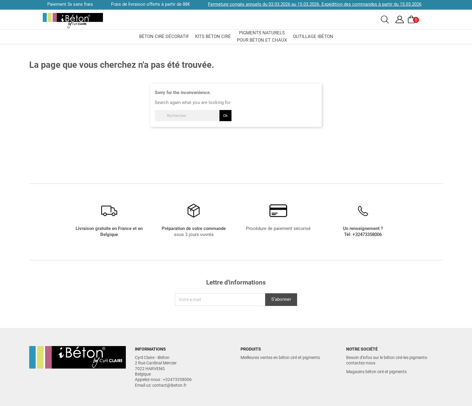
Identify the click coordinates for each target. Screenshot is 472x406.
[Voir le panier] (412, 19)
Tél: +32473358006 (363, 234)
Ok (225, 115)
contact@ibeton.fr (169, 385)
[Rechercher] (193, 115)
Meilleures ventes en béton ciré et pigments (280, 357)
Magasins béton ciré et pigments (376, 371)
